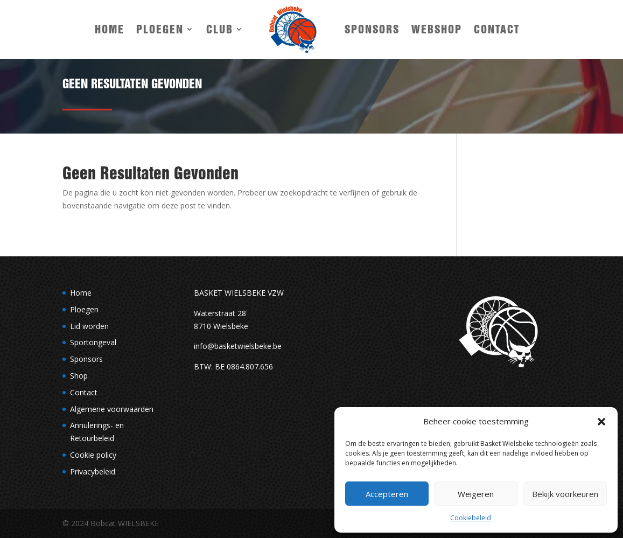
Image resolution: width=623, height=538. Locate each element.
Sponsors (372, 29)
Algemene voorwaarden (111, 409)
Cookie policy (93, 455)
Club (219, 29)
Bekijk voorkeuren (565, 493)
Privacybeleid (92, 471)
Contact (497, 29)
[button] (601, 421)
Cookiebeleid (470, 517)
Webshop (436, 29)
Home (109, 29)
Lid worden (89, 326)
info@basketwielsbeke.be (238, 346)
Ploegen (160, 29)
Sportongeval (93, 342)
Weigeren (476, 493)
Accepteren (387, 493)
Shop (79, 376)
